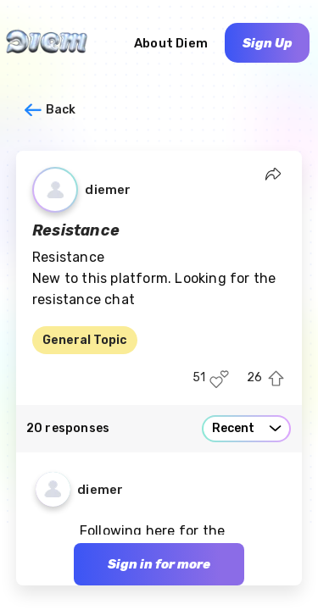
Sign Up (268, 43)
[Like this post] (219, 379)
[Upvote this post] (276, 379)
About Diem (171, 43)
